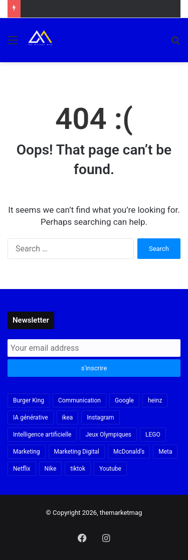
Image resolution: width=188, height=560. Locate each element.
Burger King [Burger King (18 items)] (28, 400)
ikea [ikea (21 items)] (67, 417)
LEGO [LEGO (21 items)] (152, 434)
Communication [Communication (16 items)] (79, 400)
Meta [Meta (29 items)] (165, 451)
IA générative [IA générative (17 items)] (30, 417)
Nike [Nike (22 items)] (51, 468)
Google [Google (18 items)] (124, 400)
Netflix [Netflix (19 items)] (22, 468)
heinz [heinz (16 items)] (155, 400)
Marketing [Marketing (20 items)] (26, 451)
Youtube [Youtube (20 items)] (110, 468)
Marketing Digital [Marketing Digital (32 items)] (76, 451)
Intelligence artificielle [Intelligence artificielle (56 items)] (42, 434)
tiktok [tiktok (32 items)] (77, 468)
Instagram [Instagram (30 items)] (100, 417)
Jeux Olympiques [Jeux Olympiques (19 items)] (108, 434)
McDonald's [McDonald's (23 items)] (128, 451)
